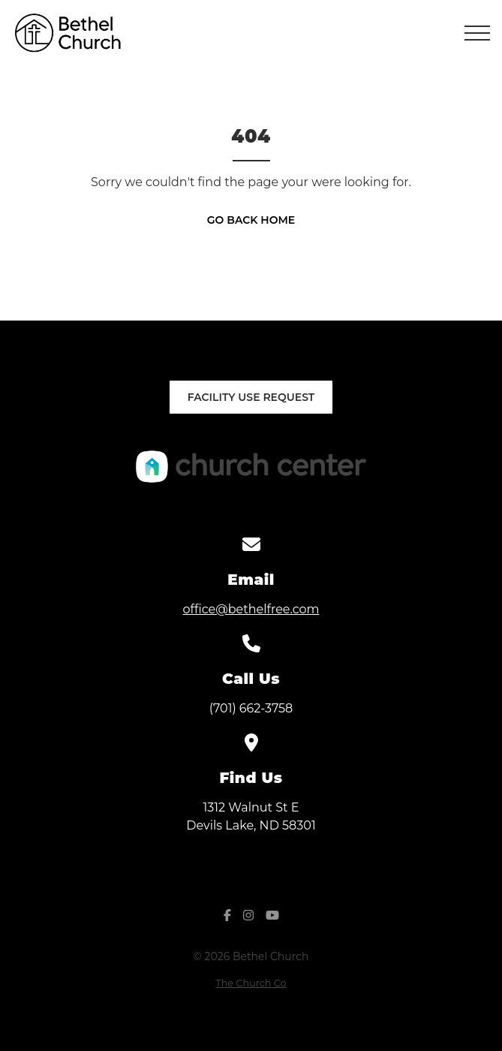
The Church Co (250, 983)
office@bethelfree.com (250, 609)
